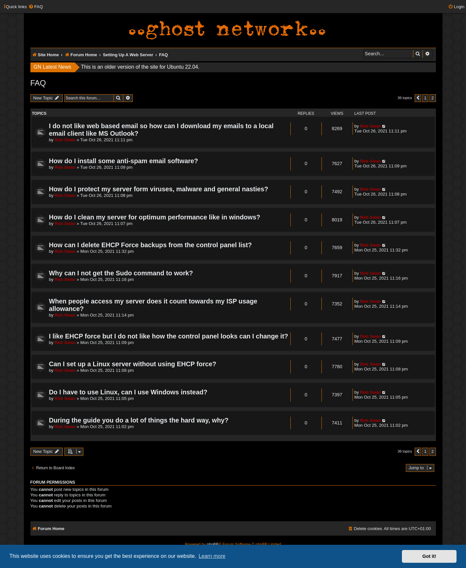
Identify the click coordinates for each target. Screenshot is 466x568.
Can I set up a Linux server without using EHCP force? (132, 364)
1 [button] (425, 97)
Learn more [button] (211, 556)
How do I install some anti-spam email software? (123, 160)
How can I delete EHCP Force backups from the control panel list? (150, 245)
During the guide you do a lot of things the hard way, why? (139, 420)
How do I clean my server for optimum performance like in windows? (154, 217)
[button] (418, 98)
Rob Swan (65, 139)
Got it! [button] (429, 556)
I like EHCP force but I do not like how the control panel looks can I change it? (168, 336)
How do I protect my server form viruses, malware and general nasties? (158, 189)
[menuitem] (35, 6)
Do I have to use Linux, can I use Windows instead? (128, 392)
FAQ (38, 82)
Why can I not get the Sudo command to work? (121, 273)
